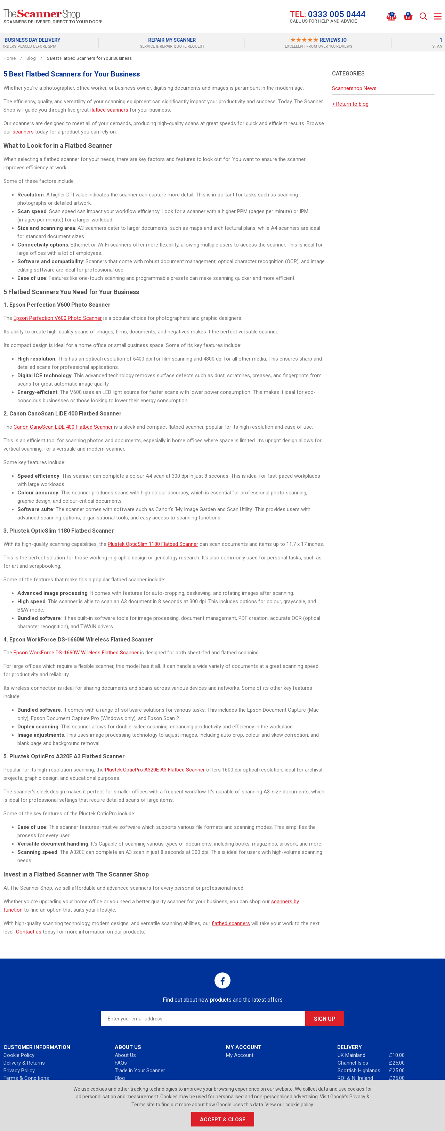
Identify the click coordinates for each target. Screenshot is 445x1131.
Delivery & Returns (24, 1063)
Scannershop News (354, 88)
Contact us (28, 932)
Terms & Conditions (26, 1078)
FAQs (121, 1063)
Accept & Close (222, 1119)
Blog (120, 1078)
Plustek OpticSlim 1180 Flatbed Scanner (153, 544)
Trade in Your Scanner (140, 1070)
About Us (125, 1055)
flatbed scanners (109, 110)
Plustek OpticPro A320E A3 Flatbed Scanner (155, 770)
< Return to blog (350, 104)
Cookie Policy (18, 1055)
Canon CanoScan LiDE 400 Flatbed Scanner (63, 427)
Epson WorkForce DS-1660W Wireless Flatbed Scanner (76, 652)
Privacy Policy (19, 1070)
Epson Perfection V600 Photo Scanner (58, 318)
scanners (23, 132)
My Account (239, 1055)
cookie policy (299, 1104)
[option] (76, 43)
